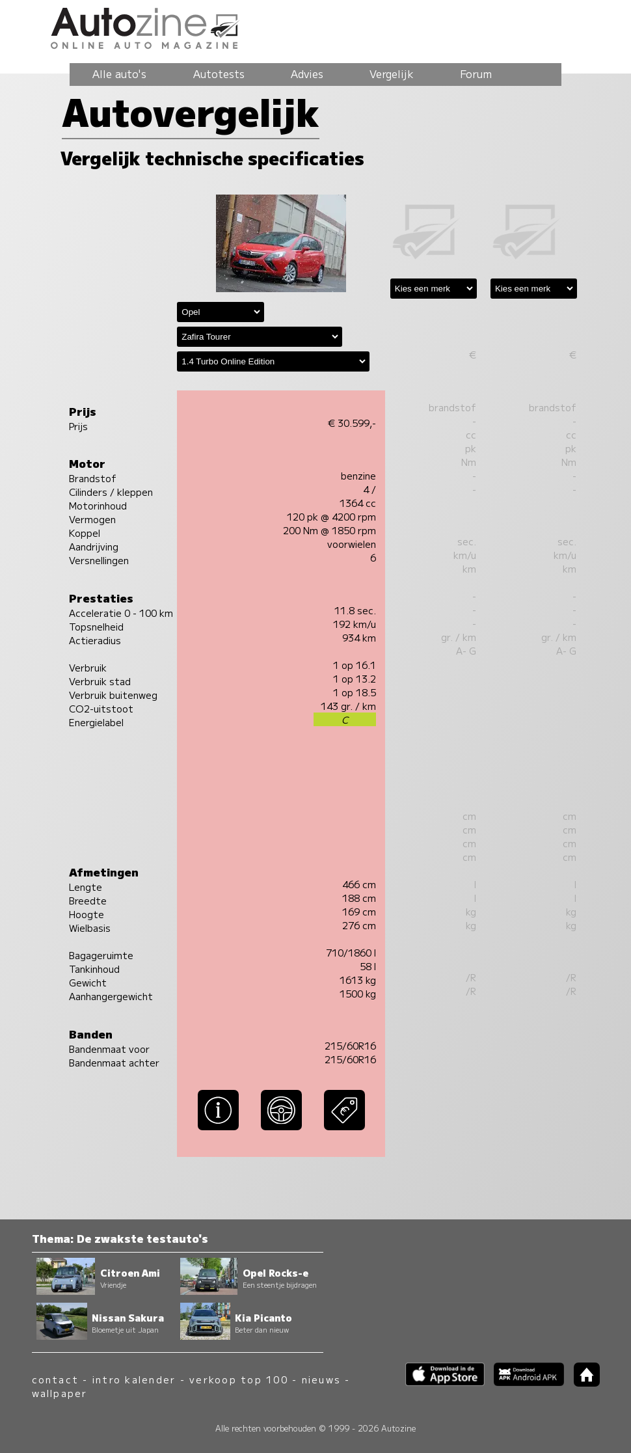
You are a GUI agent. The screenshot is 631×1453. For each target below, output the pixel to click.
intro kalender (134, 1379)
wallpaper (60, 1393)
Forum (476, 73)
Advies (307, 73)
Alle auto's (119, 73)
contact (55, 1379)
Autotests (219, 73)
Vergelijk (391, 73)
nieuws (321, 1379)
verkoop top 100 (238, 1379)
